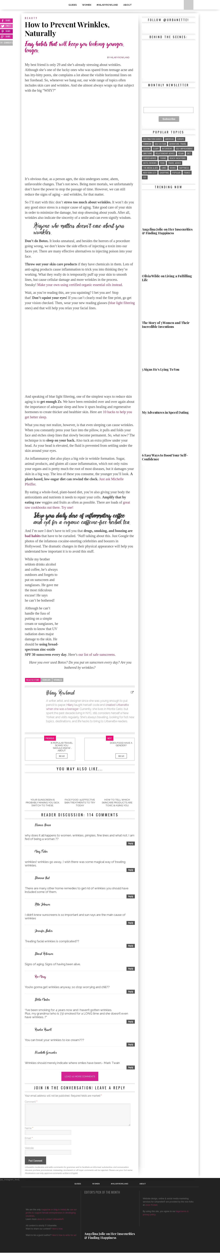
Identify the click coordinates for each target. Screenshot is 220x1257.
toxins (163, 158)
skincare (46, 679)
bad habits (33, 536)
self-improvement (184, 148)
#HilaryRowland (107, 5)
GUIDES (72, 5)
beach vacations (178, 158)
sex (144, 177)
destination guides (152, 138)
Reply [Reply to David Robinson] (130, 968)
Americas (169, 138)
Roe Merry (40, 976)
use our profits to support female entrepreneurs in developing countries (51, 1217)
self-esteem (160, 143)
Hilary (70, 705)
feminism (147, 143)
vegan (181, 153)
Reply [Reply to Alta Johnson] (130, 922)
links (163, 167)
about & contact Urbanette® (50, 1223)
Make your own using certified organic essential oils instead (79, 285)
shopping (164, 172)
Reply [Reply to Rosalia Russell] (130, 1044)
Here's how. (57, 1233)
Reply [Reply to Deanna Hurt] (130, 896)
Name (29, 1132)
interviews (167, 148)
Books (173, 167)
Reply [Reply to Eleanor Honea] (130, 843)
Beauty (31, 18)
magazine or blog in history (54, 1214)
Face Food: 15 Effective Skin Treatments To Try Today (79, 802)
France (187, 172)
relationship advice (165, 153)
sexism (146, 148)
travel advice (174, 162)
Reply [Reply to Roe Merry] (130, 991)
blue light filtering (122, 303)
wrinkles (58, 679)
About (127, 5)
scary (156, 148)
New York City (149, 172)
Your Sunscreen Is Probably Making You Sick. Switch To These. (43, 802)
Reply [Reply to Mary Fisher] (130, 869)
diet (189, 153)
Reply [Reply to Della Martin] (130, 1021)
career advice (149, 158)
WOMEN (86, 5)
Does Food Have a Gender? (121, 744)
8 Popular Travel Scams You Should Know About (62, 747)
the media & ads (150, 167)
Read (62, 756)
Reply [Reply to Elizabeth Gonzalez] (130, 1067)
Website (29, 1152)
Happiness (184, 167)
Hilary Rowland (119, 57)
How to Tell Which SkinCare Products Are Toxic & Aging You (117, 802)
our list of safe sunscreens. (97, 654)
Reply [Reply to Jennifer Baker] (130, 945)
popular (176, 172)
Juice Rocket (151, 1209)
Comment (31, 1101)
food (162, 162)
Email (29, 1142)
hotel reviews (150, 162)
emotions (147, 153)
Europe (180, 138)
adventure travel (177, 143)
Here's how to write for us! (64, 1239)
